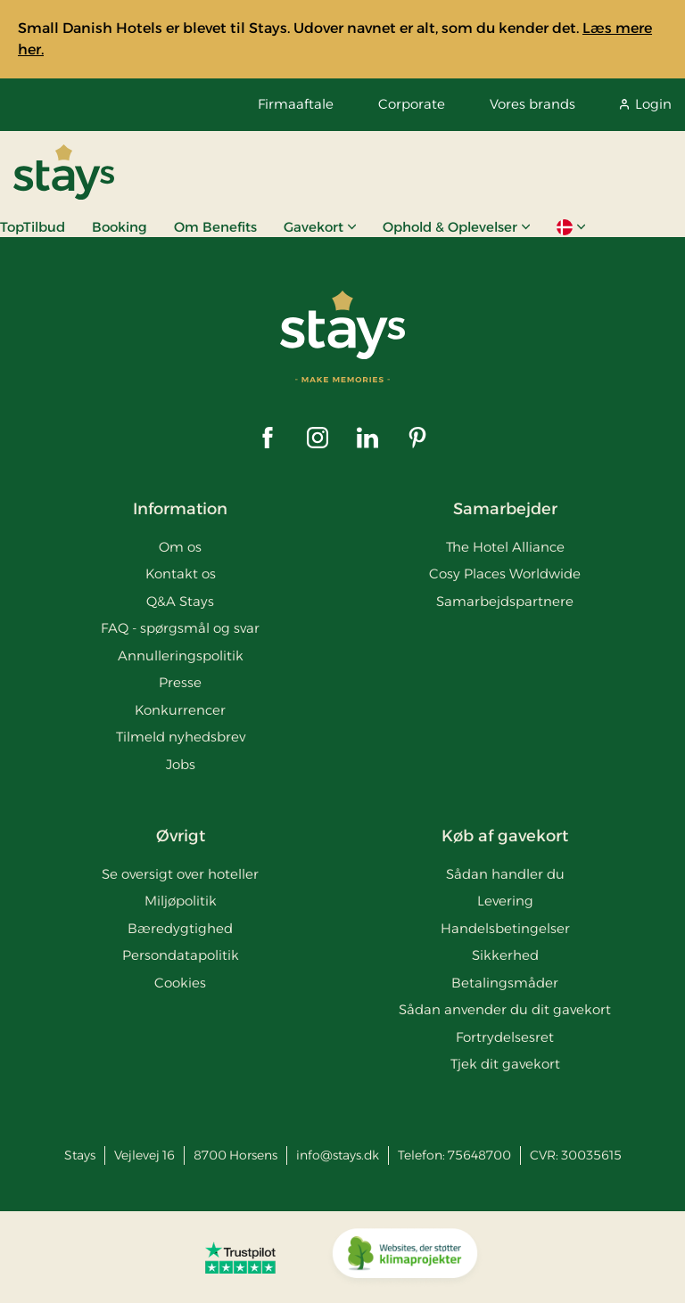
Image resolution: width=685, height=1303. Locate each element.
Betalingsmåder (504, 982)
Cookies (180, 982)
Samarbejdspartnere (505, 601)
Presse (180, 682)
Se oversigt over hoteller (180, 873)
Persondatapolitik (180, 955)
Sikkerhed (505, 955)
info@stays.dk (337, 1155)
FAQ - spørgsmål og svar (180, 627)
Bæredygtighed (180, 928)
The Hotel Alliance (505, 546)
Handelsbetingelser (505, 928)
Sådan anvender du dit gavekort (505, 1009)
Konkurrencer (180, 709)
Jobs (180, 764)
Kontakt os (180, 573)
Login (646, 103)
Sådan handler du (505, 873)
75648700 (479, 1155)
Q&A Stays (180, 601)
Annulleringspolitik (180, 655)
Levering (505, 900)
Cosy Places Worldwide (505, 573)
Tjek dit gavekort (505, 1063)
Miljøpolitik (180, 900)
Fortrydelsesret (505, 1036)
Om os (180, 546)
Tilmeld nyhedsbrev (180, 736)
